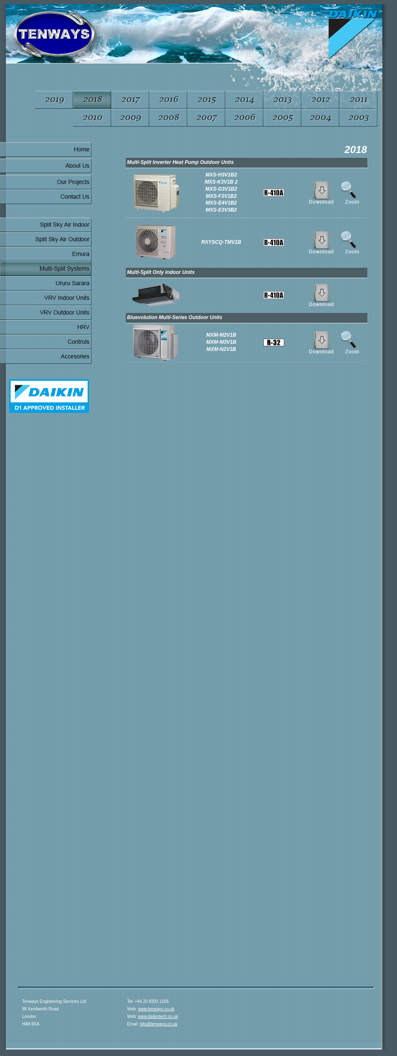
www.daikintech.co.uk (158, 1016)
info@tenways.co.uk (159, 1024)
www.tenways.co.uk (156, 1009)
